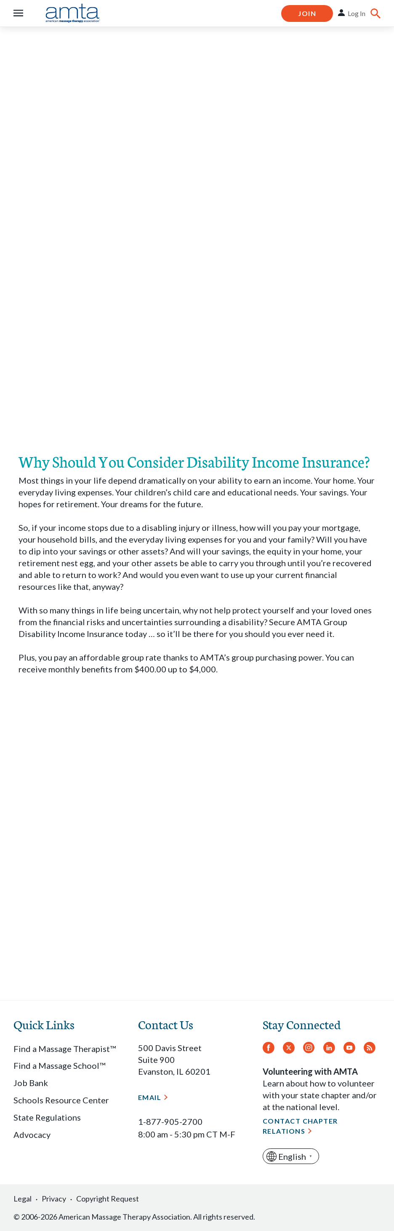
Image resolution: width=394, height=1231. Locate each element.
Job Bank (30, 1083)
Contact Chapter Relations (300, 1126)
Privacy (54, 1198)
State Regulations (47, 1117)
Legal (22, 1198)
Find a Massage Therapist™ (64, 1049)
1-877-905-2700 (170, 1121)
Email (149, 1097)
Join (307, 13)
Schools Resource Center (61, 1100)
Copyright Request (107, 1198)
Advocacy (32, 1134)
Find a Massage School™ (59, 1065)
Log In (356, 13)
